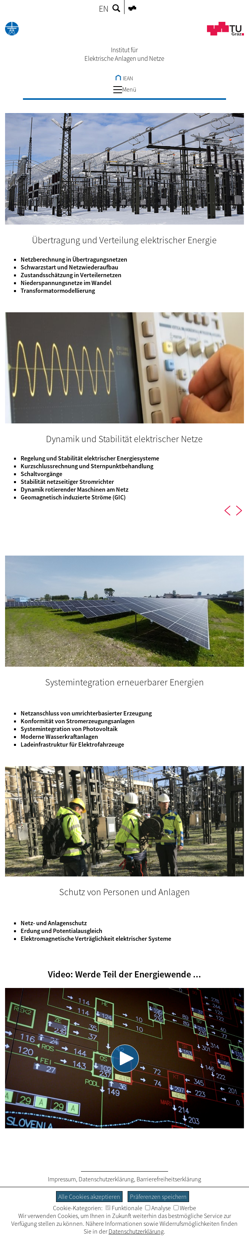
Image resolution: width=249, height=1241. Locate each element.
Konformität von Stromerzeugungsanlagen (78, 721)
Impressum (62, 1179)
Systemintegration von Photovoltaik (69, 729)
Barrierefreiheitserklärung (169, 1179)
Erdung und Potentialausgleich (61, 931)
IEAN (124, 78)
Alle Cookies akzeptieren (89, 1196)
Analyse (158, 1208)
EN (104, 8)
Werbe (185, 1208)
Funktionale (123, 1208)
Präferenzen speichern (158, 1196)
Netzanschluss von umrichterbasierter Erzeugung (86, 713)
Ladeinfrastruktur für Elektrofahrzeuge (72, 744)
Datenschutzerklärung (106, 1179)
